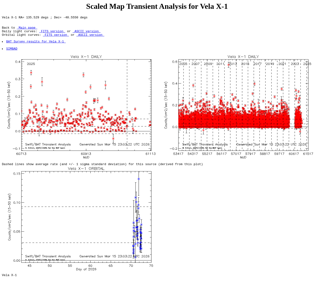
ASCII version (86, 34)
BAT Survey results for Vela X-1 (36, 45)
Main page (27, 29)
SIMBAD (12, 54)
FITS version (52, 34)
